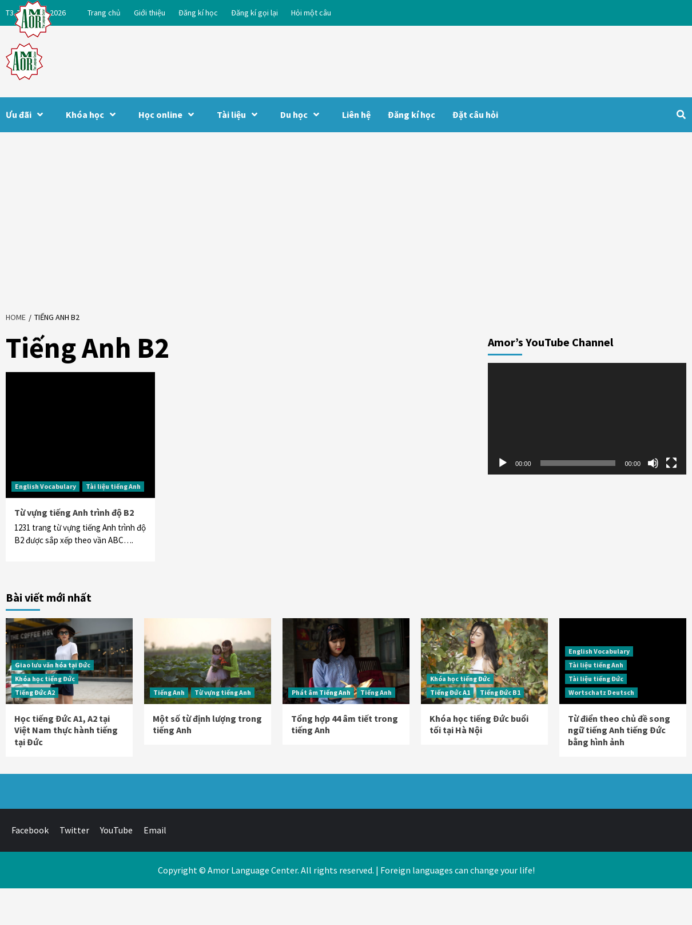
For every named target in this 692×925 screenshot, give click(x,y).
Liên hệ (356, 114)
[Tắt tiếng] (653, 463)
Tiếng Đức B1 (500, 692)
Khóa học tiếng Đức (45, 678)
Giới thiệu (149, 12)
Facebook (30, 830)
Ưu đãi (27, 114)
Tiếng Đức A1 (450, 692)
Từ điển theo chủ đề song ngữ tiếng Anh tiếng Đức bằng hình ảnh (619, 730)
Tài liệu (240, 114)
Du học (302, 114)
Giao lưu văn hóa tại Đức (52, 665)
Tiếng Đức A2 (35, 692)
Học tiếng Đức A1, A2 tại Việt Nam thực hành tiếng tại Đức (66, 730)
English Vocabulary (45, 486)
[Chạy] (502, 463)
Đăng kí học (198, 12)
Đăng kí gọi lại (254, 12)
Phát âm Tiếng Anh (321, 692)
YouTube (116, 830)
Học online (169, 114)
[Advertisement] (346, 218)
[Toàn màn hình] (671, 463)
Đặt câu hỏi (475, 114)
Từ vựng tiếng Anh (222, 692)
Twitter (74, 830)
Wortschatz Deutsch (601, 692)
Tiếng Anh (169, 692)
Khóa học (93, 114)
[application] (587, 419)
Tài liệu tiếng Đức (595, 678)
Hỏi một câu (311, 12)
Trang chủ (104, 12)
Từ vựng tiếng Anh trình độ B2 (74, 512)
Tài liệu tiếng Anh (113, 486)
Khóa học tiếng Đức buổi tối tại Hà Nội (478, 724)
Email (155, 830)
